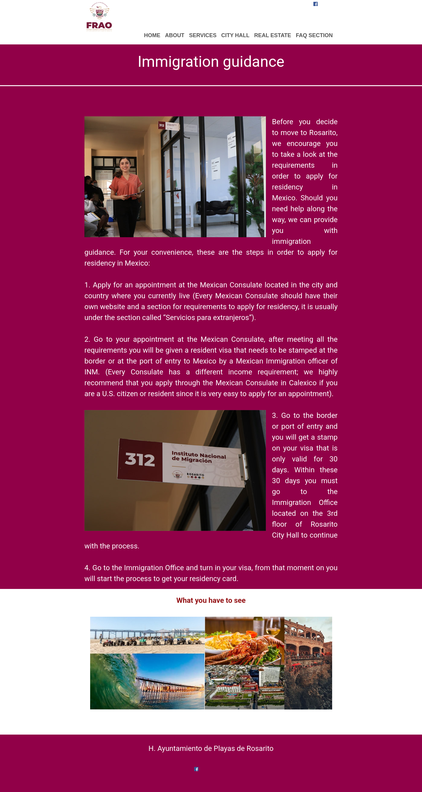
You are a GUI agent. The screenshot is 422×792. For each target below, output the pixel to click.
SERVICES (203, 35)
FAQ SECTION (314, 35)
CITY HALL (235, 35)
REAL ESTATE (272, 35)
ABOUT (174, 35)
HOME (152, 35)
